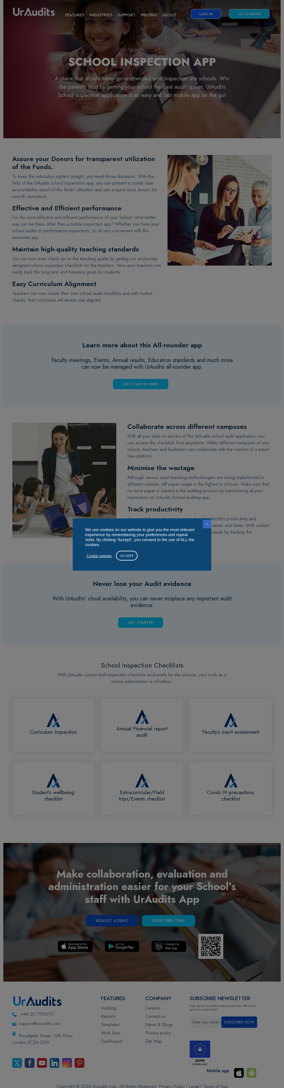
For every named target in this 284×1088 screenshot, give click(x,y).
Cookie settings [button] (99, 556)
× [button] (207, 524)
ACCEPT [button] (127, 556)
